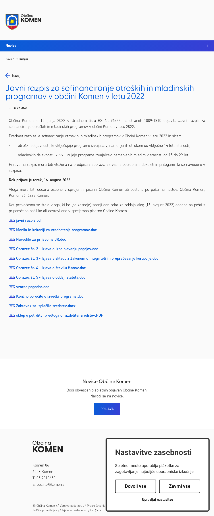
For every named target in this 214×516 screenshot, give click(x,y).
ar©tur (96, 510)
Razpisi (23, 59)
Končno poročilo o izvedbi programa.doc (49, 296)
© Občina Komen (44, 506)
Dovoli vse (135, 486)
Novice (10, 59)
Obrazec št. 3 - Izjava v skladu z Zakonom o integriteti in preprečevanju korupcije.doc (87, 258)
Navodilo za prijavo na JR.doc (41, 239)
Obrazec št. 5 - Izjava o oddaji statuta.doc (50, 277)
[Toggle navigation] (204, 18)
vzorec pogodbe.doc (32, 286)
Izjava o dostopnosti (74, 510)
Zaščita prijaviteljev (45, 510)
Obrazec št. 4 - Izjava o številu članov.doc (51, 267)
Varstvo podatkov (71, 506)
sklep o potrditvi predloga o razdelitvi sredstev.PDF (59, 315)
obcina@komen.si (51, 484)
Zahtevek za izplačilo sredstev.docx (46, 305)
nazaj (16, 76)
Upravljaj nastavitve (157, 499)
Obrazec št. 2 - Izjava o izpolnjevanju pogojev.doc (57, 248)
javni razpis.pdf (29, 220)
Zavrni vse (179, 486)
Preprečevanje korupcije (102, 506)
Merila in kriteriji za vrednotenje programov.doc (56, 229)
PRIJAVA (107, 408)
